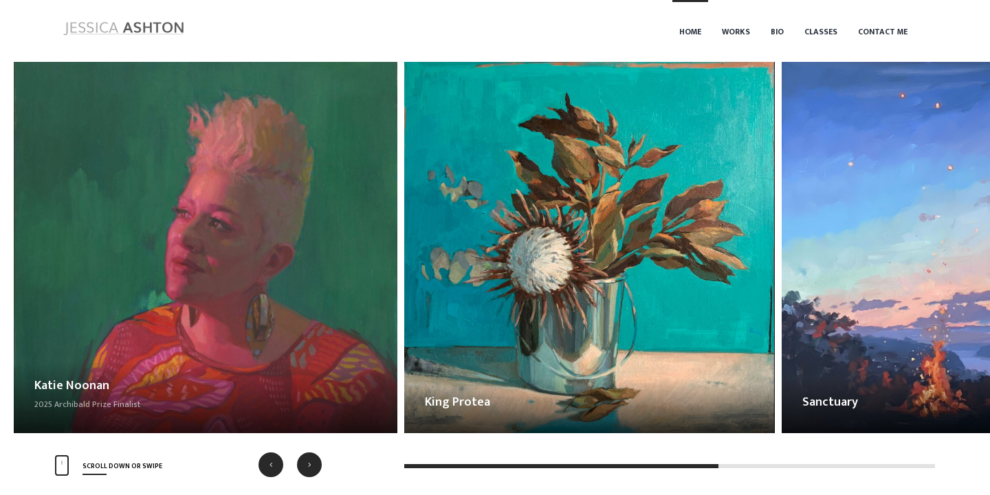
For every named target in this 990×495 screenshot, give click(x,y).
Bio (777, 31)
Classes (820, 31)
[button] (270, 464)
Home (690, 31)
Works (736, 31)
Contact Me (883, 31)
